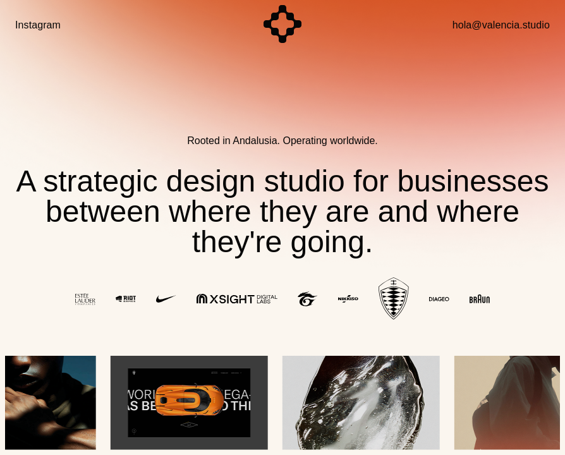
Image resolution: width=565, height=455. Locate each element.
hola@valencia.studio (501, 25)
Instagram (38, 25)
